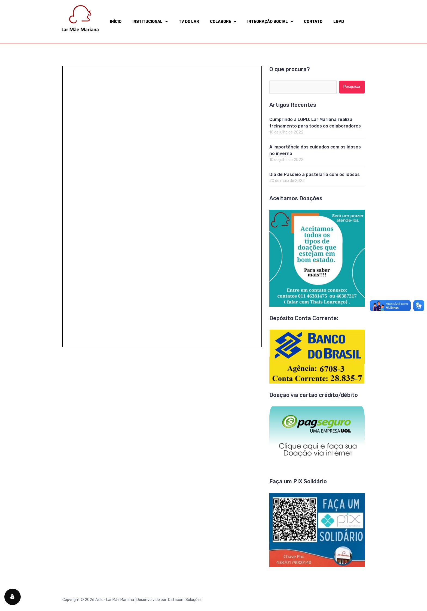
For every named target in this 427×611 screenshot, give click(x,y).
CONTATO (313, 21)
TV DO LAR (189, 21)
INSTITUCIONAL (150, 22)
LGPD (338, 21)
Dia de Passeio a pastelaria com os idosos (314, 174)
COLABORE (223, 22)
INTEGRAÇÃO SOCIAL (270, 22)
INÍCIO (115, 21)
